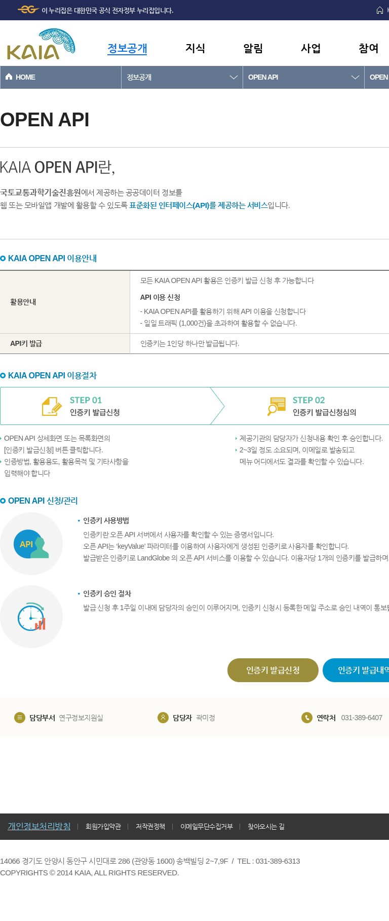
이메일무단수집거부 (206, 826)
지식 (195, 48)
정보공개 (127, 48)
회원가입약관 (103, 826)
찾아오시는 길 (266, 826)
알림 (253, 48)
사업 (311, 48)
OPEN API (263, 77)
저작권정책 (150, 826)
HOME (25, 77)
